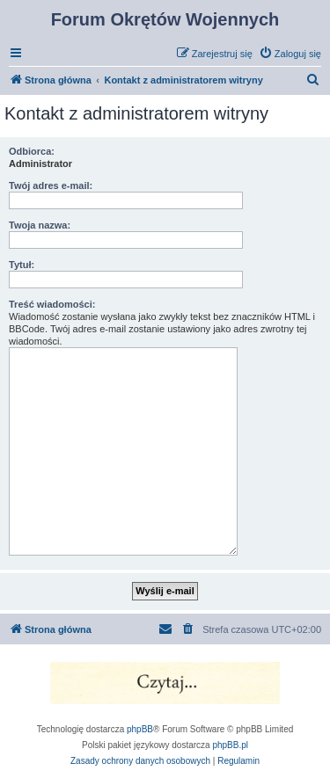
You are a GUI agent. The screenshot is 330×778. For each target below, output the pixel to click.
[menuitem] (290, 53)
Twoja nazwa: (39, 225)
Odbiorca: (32, 151)
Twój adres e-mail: (50, 185)
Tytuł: (21, 264)
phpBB (140, 729)
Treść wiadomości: (52, 304)
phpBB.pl (230, 745)
